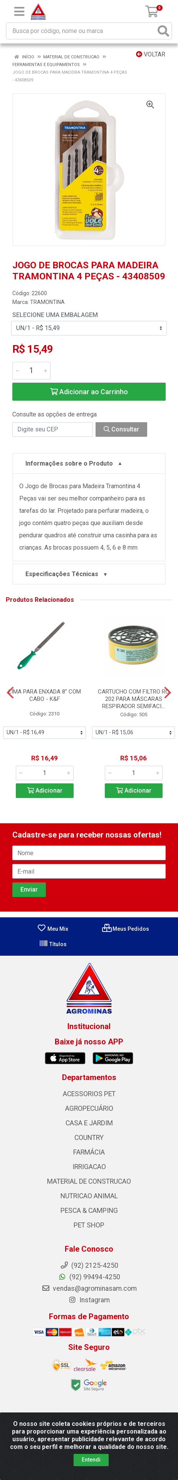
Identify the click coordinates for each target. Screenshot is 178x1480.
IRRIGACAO (89, 1167)
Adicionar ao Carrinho (89, 392)
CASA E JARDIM (89, 1123)
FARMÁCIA (89, 1152)
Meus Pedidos (125, 929)
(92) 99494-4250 (89, 1277)
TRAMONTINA (47, 302)
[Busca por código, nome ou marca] (81, 31)
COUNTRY (89, 1137)
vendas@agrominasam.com (89, 1288)
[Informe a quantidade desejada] (31, 371)
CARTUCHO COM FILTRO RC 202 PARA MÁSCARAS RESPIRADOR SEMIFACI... (133, 699)
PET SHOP (89, 1225)
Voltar (150, 54)
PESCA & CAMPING (89, 1210)
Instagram (89, 1300)
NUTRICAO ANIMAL (89, 1196)
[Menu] (19, 11)
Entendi (91, 1460)
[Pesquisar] (163, 31)
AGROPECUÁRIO (89, 1108)
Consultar (121, 429)
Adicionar (44, 790)
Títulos (53, 944)
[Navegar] (10, 692)
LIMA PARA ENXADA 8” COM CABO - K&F (44, 695)
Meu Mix (52, 929)
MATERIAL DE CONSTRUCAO (89, 1181)
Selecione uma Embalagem (55, 315)
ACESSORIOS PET (89, 1094)
